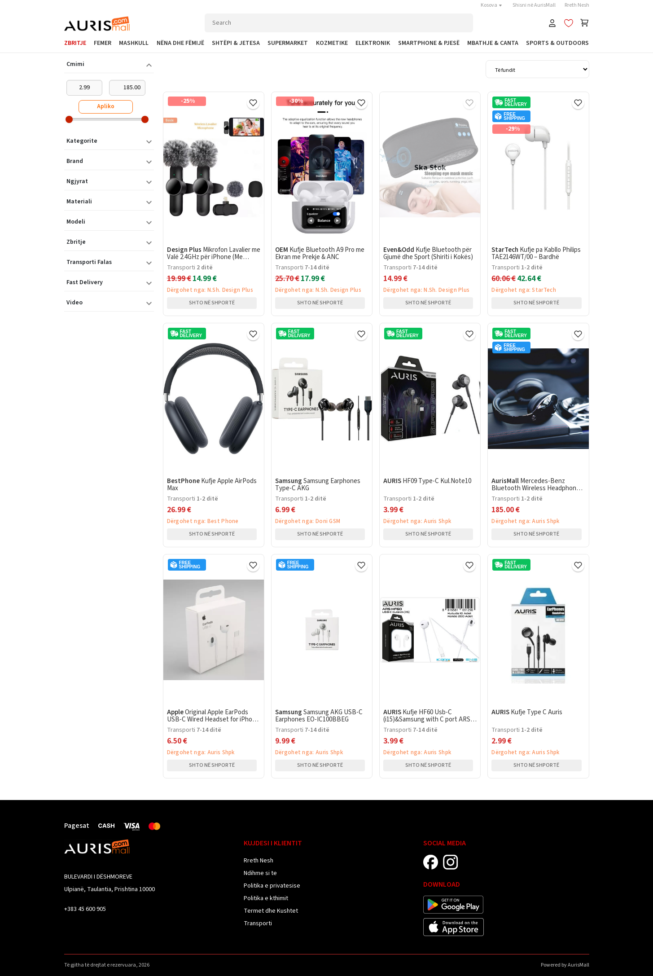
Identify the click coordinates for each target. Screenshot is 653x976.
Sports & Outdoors (557, 43)
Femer (102, 43)
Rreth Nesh (577, 5)
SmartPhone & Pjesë (429, 43)
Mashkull (134, 43)
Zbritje (75, 43)
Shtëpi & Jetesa (236, 43)
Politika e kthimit (266, 898)
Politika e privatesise (272, 885)
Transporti (258, 923)
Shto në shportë (212, 303)
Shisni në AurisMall (534, 5)
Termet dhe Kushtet (271, 910)
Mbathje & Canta (492, 43)
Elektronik (372, 43)
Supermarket (287, 43)
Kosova (492, 5)
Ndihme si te (260, 873)
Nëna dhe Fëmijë (180, 43)
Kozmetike (332, 43)
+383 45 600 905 (85, 909)
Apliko (105, 106)
